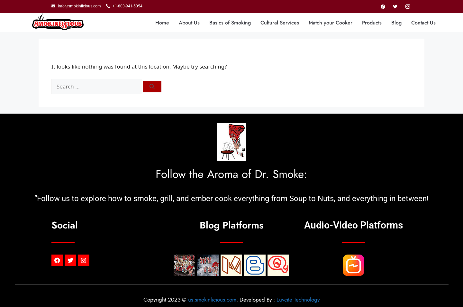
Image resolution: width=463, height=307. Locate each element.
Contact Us (423, 22)
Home (162, 22)
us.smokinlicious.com (212, 299)
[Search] (152, 86)
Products (372, 22)
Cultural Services (279, 22)
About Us (189, 22)
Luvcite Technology (298, 299)
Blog (396, 22)
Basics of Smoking (230, 22)
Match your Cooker (330, 22)
